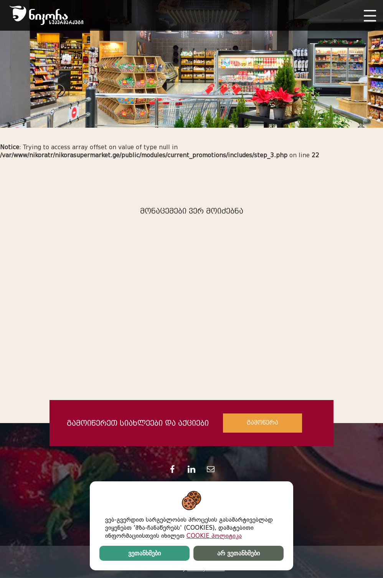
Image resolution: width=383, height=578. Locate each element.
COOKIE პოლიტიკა (214, 535)
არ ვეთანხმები (238, 553)
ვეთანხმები (144, 553)
